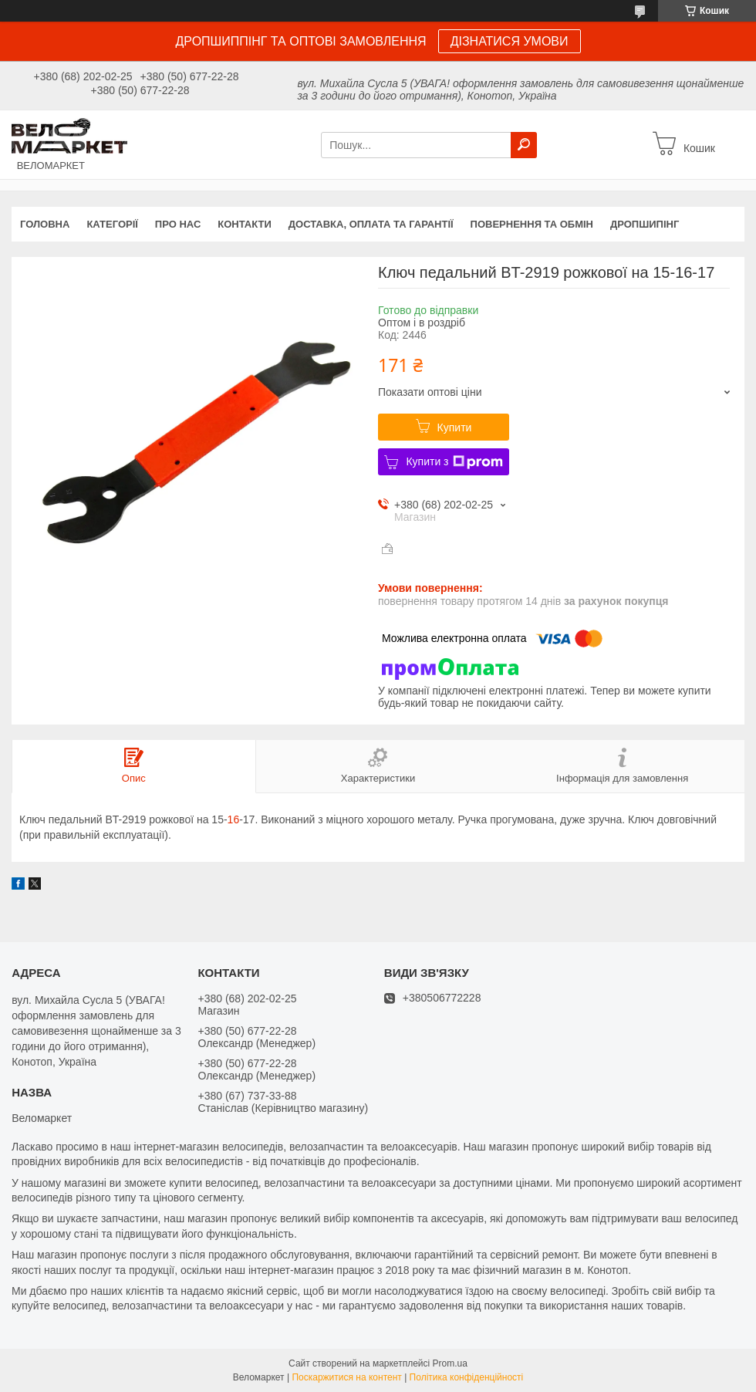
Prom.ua (450, 1363)
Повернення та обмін (532, 224)
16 (234, 819)
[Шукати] (524, 145)
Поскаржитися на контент (346, 1377)
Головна (44, 224)
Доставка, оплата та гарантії (371, 224)
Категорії (111, 224)
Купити (454, 427)
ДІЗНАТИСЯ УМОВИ (510, 41)
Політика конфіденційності (467, 1377)
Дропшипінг (644, 224)
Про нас (178, 224)
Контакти (245, 224)
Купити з (454, 462)
